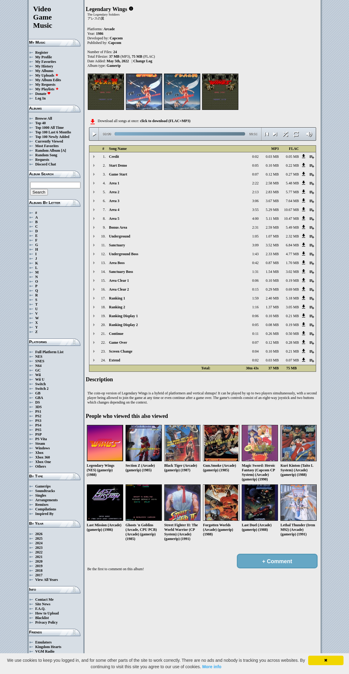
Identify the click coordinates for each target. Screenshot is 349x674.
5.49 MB (292, 227)
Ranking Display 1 (123, 316)
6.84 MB (292, 245)
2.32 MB (292, 236)
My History (44, 66)
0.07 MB (292, 360)
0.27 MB (292, 174)
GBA (39, 398)
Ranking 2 (117, 307)
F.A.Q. (40, 609)
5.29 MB (272, 210)
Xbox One (43, 462)
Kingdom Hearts (48, 647)
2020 (39, 561)
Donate (43, 94)
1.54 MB (272, 272)
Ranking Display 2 (123, 325)
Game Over (118, 342)
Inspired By (44, 514)
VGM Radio (45, 651)
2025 (39, 538)
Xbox (39, 453)
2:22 (255, 183)
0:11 (255, 334)
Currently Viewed (49, 141)
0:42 (255, 263)
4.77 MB (292, 254)
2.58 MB (272, 183)
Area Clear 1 (119, 280)
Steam (40, 443)
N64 (38, 366)
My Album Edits (48, 80)
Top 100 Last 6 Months (53, 132)
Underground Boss (123, 254)
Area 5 (114, 218)
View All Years (46, 580)
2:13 (255, 192)
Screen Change (121, 351)
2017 (39, 575)
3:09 (255, 245)
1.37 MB (272, 307)
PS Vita (41, 439)
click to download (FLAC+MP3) (165, 121)
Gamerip (114, 65)
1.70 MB (292, 263)
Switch (40, 384)
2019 (39, 566)
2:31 (255, 227)
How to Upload (47, 613)
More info (211, 666)
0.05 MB (292, 156)
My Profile (43, 57)
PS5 (38, 430)
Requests (42, 160)
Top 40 (40, 123)
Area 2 (114, 192)
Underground (119, 236)
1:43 (255, 254)
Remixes (41, 504)
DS (37, 402)
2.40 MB (272, 298)
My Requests (45, 84)
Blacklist (42, 618)
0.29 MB (272, 289)
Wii (38, 375)
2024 (39, 543)
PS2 (38, 416)
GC (38, 370)
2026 (39, 534)
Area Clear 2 (119, 289)
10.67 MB (291, 210)
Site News (43, 604)
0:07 (255, 174)
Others (40, 466)
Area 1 (114, 183)
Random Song (46, 155)
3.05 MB (292, 307)
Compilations (45, 509)
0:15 (255, 289)
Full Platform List (49, 352)
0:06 (255, 280)
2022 (39, 552)
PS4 (38, 425)
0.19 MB (292, 280)
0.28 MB (292, 342)
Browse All (43, 118)
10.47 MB (291, 218)
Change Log (142, 61)
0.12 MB (272, 174)
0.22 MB (292, 165)
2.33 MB (272, 254)
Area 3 (114, 201)
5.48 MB (292, 183)
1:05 (255, 236)
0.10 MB (272, 165)
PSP (38, 434)
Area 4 (114, 210)
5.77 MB (292, 192)
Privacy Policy (46, 622)
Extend (114, 360)
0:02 (255, 156)
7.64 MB (292, 201)
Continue (116, 334)
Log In (40, 98)
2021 (39, 557)
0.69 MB (292, 289)
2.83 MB (272, 192)
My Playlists (47, 89)
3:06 (255, 201)
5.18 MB (292, 298)
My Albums (44, 71)
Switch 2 (42, 388)
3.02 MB (292, 272)
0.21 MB (292, 316)
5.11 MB (272, 218)
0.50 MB (292, 334)
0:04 (255, 351)
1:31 (255, 272)
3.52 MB (272, 245)
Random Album (47, 150)
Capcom (116, 38)
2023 (39, 547)
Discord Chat (45, 164)
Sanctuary (117, 245)
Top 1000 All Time (49, 127)
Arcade (109, 29)
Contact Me (44, 599)
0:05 (255, 165)
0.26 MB (272, 334)
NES (38, 356)
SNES (40, 361)
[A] (63, 150)
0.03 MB (272, 156)
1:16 (255, 307)
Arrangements (46, 500)
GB (38, 393)
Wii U (40, 379)
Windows (42, 448)
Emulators (43, 642)
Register (41, 52)
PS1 (38, 411)
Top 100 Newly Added (52, 137)
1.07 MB (272, 236)
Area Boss (117, 263)
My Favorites (45, 62)
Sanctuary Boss (121, 272)
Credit (114, 156)
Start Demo (118, 165)
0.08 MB (272, 325)
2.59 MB (272, 227)
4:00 (255, 218)
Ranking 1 (117, 298)
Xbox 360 (42, 457)
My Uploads (47, 75)
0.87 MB (272, 263)
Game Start (118, 174)
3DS (38, 407)
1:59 (255, 298)
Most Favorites (47, 146)
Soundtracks (45, 491)
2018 (39, 570)
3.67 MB (272, 201)
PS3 (38, 421)
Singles (40, 495)
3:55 (255, 210)
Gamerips (43, 486)
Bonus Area (118, 227)
